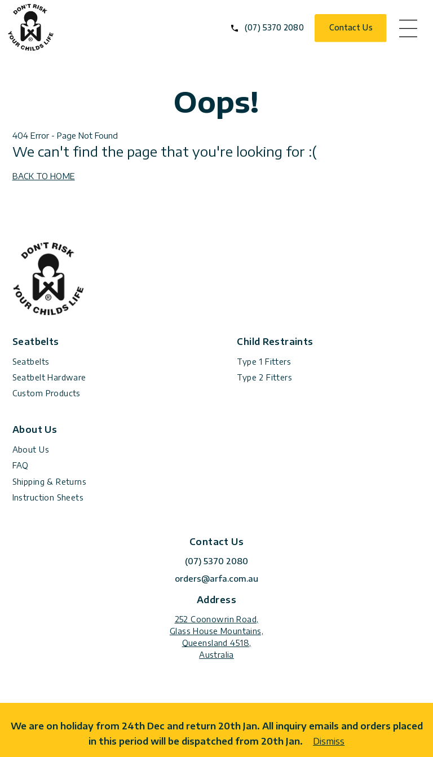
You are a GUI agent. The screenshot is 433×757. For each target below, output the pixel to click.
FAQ (20, 465)
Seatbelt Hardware (49, 377)
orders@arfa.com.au (216, 578)
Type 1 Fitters (264, 361)
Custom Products (46, 393)
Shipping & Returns (49, 481)
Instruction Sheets (48, 497)
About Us (30, 449)
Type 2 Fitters (264, 377)
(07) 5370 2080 (274, 27)
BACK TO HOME (43, 176)
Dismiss (328, 741)
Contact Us (351, 27)
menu (408, 28)
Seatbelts (31, 361)
